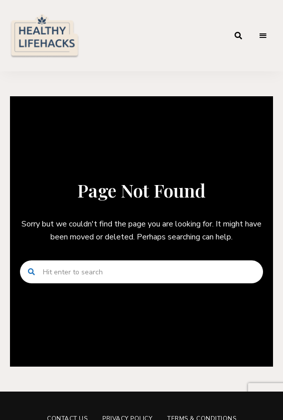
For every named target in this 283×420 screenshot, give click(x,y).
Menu (263, 36)
